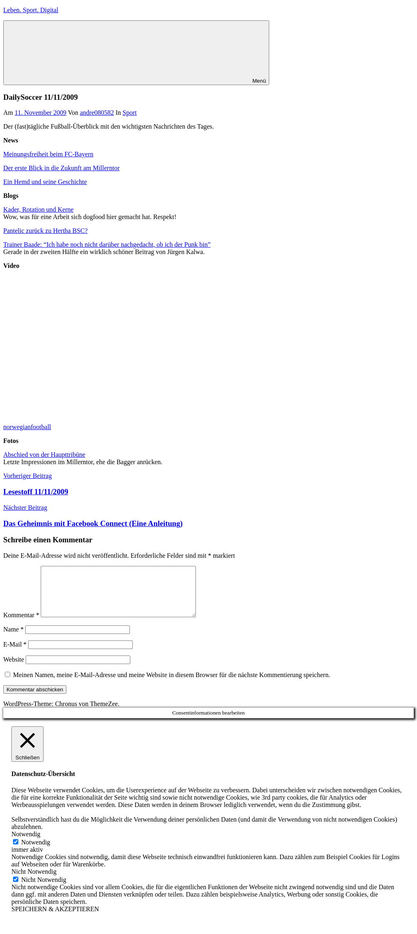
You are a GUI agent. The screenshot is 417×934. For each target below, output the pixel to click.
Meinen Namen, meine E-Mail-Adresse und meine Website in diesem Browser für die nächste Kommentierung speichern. (171, 684)
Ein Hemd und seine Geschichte (45, 181)
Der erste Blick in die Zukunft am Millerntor (61, 167)
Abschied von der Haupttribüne (44, 454)
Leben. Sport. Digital (30, 10)
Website (13, 669)
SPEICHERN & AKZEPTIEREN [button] (55, 918)
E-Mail (14, 654)
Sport (130, 112)
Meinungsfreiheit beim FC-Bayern (48, 154)
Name (13, 639)
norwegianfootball (27, 426)
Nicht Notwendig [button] (34, 881)
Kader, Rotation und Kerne (38, 209)
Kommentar (21, 624)
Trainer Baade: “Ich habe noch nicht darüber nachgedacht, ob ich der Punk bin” (107, 244)
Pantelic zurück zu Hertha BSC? (45, 230)
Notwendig (35, 851)
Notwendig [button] (25, 843)
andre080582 (97, 112)
